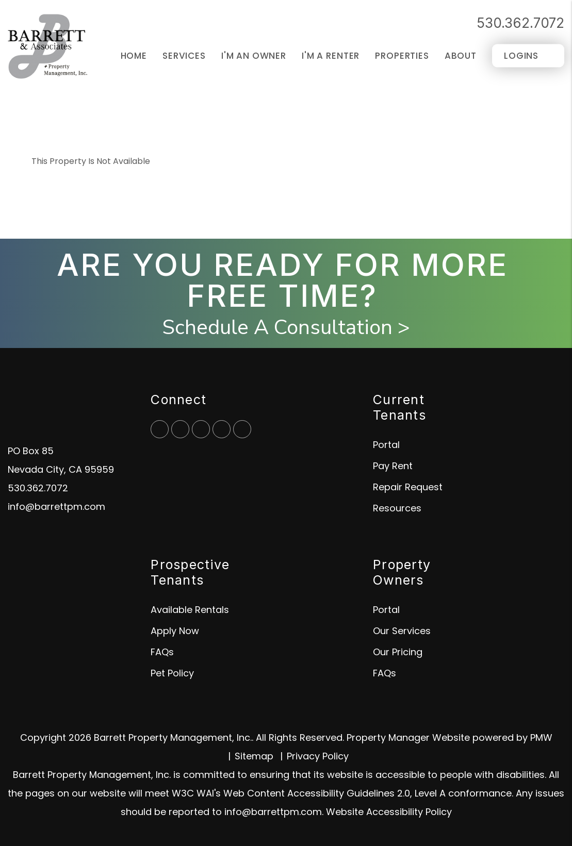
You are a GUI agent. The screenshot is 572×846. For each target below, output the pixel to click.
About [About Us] (461, 55)
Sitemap (254, 756)
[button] (160, 429)
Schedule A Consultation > (286, 327)
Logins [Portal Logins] (521, 55)
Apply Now (175, 630)
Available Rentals (190, 609)
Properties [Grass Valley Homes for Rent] (402, 55)
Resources (397, 508)
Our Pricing (397, 651)
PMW (541, 737)
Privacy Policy (318, 756)
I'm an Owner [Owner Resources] (253, 55)
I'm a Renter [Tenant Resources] (330, 55)
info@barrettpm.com (56, 506)
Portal (386, 444)
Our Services (402, 630)
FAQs (162, 651)
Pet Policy (172, 673)
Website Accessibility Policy (389, 811)
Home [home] (134, 55)
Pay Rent (393, 465)
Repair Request (408, 486)
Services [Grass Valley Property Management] (184, 55)
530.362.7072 (520, 23)
